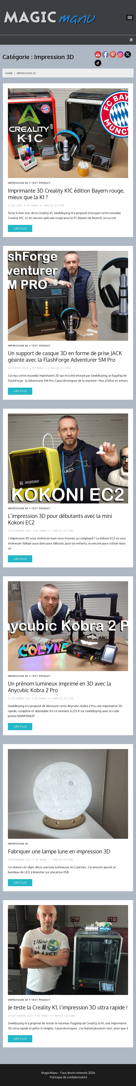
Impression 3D (18, 183)
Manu (34, 205)
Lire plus (20, 228)
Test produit (41, 183)
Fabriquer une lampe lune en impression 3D (59, 851)
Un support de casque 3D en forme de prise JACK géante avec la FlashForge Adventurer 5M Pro (65, 356)
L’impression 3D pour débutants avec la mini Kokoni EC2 (60, 519)
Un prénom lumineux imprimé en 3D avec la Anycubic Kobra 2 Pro (59, 686)
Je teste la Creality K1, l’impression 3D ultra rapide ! (68, 1007)
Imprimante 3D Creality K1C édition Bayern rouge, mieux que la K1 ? (66, 193)
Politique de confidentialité (68, 1077)
